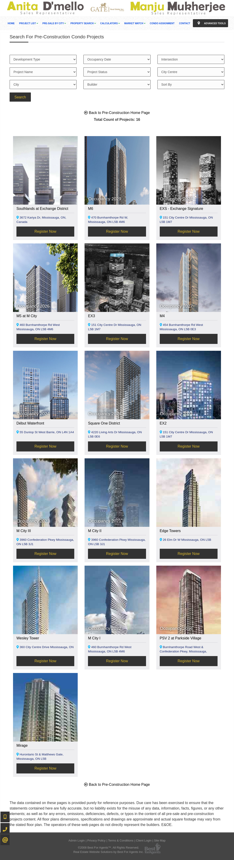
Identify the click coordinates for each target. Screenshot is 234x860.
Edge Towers (170, 531)
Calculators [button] (110, 23)
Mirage (22, 745)
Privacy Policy (96, 840)
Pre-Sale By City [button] (54, 23)
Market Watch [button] (134, 23)
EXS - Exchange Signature (181, 209)
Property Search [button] (83, 23)
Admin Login (77, 840)
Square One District (104, 423)
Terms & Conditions (120, 840)
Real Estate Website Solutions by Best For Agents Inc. (108, 852)
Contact (184, 23)
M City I (94, 638)
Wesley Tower (27, 638)
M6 (90, 209)
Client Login (144, 840)
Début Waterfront (30, 423)
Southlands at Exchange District (42, 209)
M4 (162, 316)
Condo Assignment (162, 23)
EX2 (163, 423)
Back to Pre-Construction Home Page (117, 113)
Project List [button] (28, 23)
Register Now (45, 231)
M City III (23, 531)
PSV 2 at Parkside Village (180, 638)
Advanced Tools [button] (210, 23)
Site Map (160, 840)
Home (11, 23)
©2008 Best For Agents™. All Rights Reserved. (108, 847)
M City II (94, 531)
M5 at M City (26, 316)
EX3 (91, 316)
